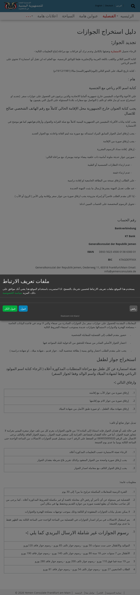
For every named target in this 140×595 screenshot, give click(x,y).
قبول (23, 308)
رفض (133, 308)
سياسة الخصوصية (12, 293)
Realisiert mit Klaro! (70, 315)
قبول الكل (10, 308)
